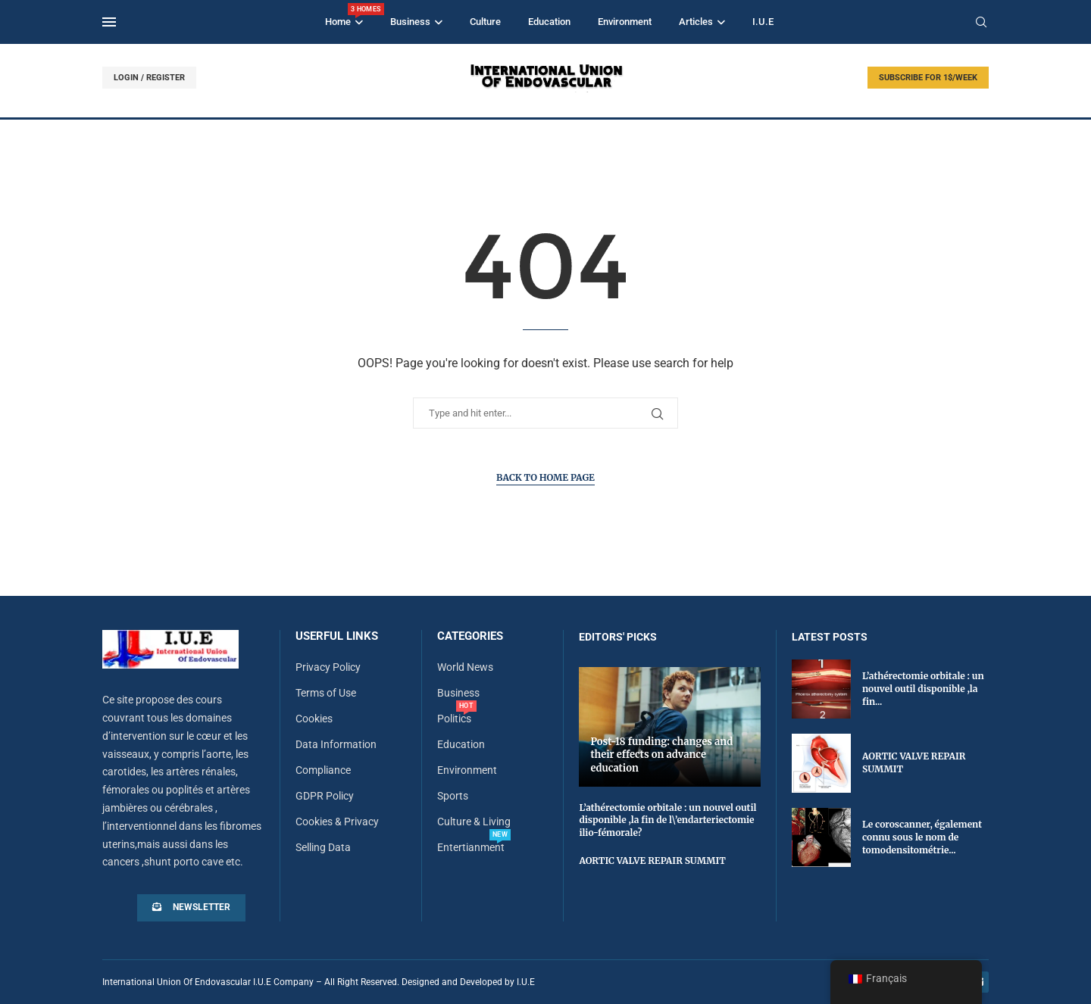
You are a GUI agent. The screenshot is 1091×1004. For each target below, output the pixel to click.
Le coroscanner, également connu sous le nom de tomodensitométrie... (922, 837)
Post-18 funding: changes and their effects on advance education (661, 755)
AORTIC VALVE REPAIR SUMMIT (652, 860)
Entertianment (471, 847)
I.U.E (763, 21)
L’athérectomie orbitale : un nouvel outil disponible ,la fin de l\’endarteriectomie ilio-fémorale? (667, 820)
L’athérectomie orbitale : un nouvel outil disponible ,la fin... (923, 688)
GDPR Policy (324, 795)
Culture (485, 21)
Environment (625, 21)
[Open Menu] (109, 22)
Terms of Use (325, 693)
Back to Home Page (545, 477)
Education (549, 21)
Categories (470, 636)
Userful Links (336, 636)
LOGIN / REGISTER (149, 78)
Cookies (314, 718)
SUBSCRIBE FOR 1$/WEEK (928, 78)
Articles (696, 21)
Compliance (323, 770)
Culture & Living (474, 821)
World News (465, 667)
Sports (452, 795)
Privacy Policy (328, 667)
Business (410, 21)
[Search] (981, 23)
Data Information (336, 744)
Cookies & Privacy (337, 821)
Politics (454, 718)
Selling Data (323, 847)
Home (344, 15)
